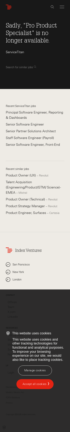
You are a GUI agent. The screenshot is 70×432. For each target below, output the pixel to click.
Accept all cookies (34, 384)
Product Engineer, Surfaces (26, 213)
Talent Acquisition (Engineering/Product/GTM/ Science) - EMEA (33, 187)
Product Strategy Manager (26, 206)
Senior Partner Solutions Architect (31, 131)
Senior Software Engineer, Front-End (33, 145)
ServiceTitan (15, 52)
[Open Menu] (62, 7)
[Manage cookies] (35, 370)
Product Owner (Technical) (26, 199)
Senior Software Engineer (25, 124)
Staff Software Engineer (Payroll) (30, 138)
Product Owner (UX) (21, 175)
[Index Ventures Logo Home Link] (9, 7)
